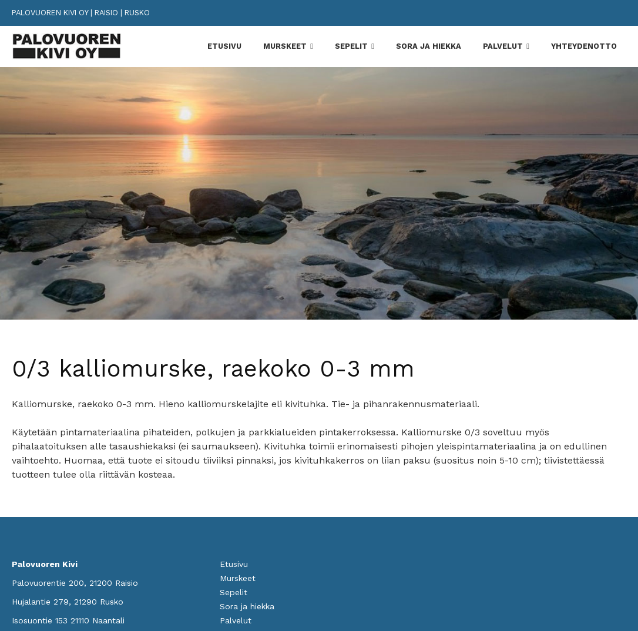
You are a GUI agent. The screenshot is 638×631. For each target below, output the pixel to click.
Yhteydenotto (584, 46)
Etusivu (224, 46)
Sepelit (351, 46)
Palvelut (503, 46)
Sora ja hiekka (428, 46)
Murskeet (285, 46)
